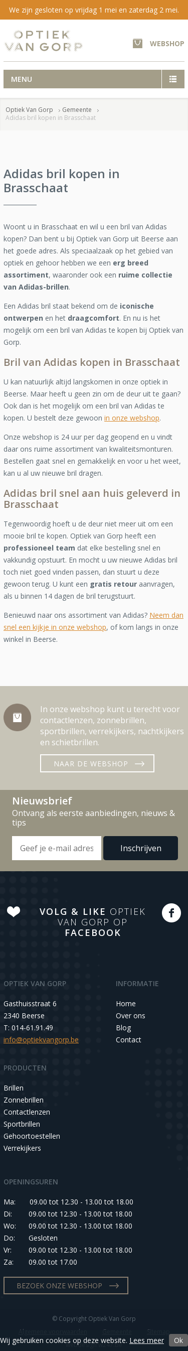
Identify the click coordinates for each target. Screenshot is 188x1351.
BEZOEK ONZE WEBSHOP (59, 1285)
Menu (21, 79)
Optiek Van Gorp (43, 41)
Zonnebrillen (24, 1100)
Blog (123, 1027)
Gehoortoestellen (32, 1136)
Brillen (14, 1088)
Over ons (130, 1015)
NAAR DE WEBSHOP (91, 763)
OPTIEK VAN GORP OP (93, 921)
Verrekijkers (22, 1148)
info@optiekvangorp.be (41, 1039)
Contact (128, 1039)
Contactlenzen (27, 1112)
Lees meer (146, 1340)
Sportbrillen (22, 1124)
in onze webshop (131, 418)
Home (126, 1003)
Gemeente (77, 109)
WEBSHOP (167, 43)
